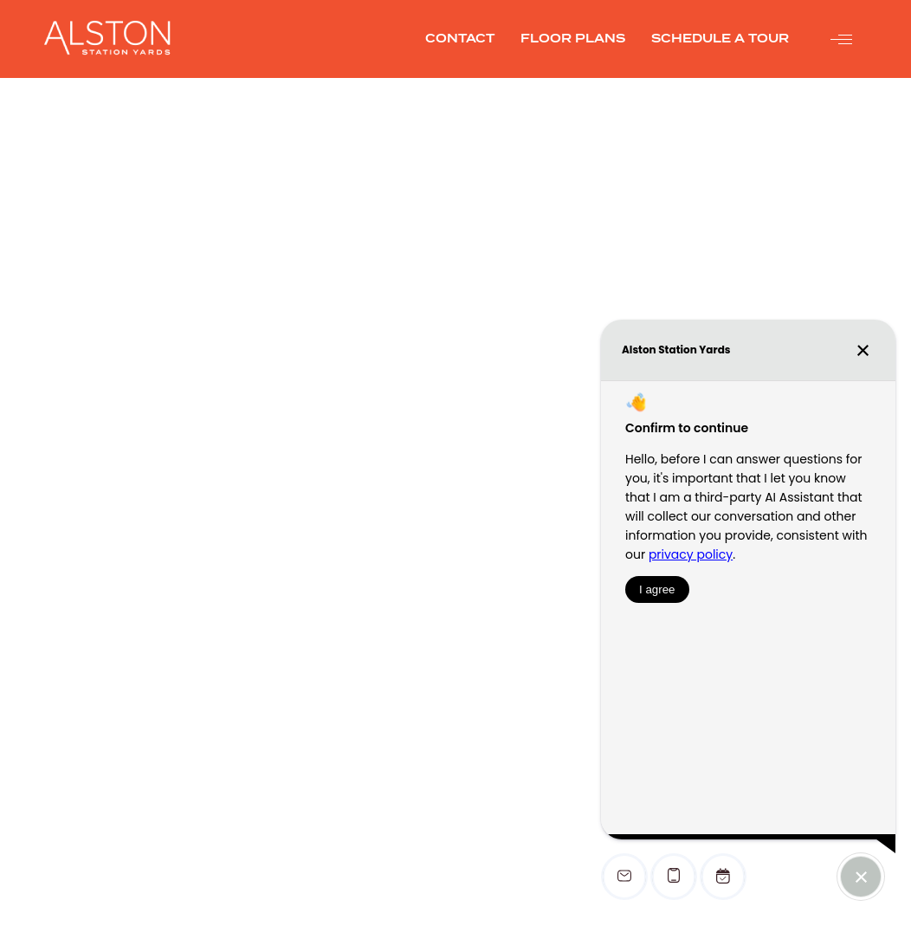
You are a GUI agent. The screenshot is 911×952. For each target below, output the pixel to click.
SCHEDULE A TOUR (720, 38)
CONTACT (459, 38)
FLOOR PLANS (572, 38)
